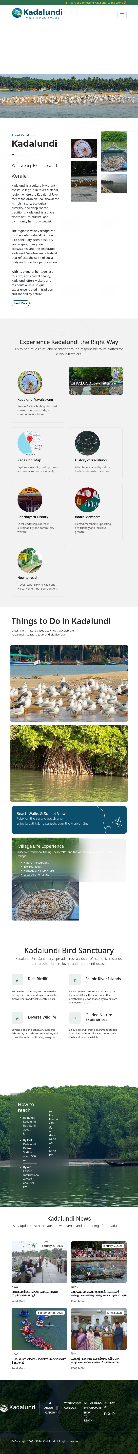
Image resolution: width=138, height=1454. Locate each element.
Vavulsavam (72, 1403)
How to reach (28, 577)
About (48, 1408)
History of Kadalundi (91, 460)
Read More (20, 303)
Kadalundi (49, 1441)
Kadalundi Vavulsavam (35, 399)
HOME (48, 1403)
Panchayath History (33, 517)
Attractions (93, 1403)
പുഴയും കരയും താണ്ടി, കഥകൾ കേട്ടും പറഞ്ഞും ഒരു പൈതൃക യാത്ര (99, 1294)
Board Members (87, 517)
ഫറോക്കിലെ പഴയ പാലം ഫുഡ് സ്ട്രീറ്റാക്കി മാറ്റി (35, 1294)
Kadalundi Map (29, 460)
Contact (70, 1408)
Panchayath (92, 1408)
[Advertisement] (69, 49)
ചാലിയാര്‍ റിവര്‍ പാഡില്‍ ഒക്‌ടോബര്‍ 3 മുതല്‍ (39, 1361)
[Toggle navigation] (122, 15)
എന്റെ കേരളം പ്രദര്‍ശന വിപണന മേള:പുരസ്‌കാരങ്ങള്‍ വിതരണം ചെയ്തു (96, 1362)
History (50, 1412)
